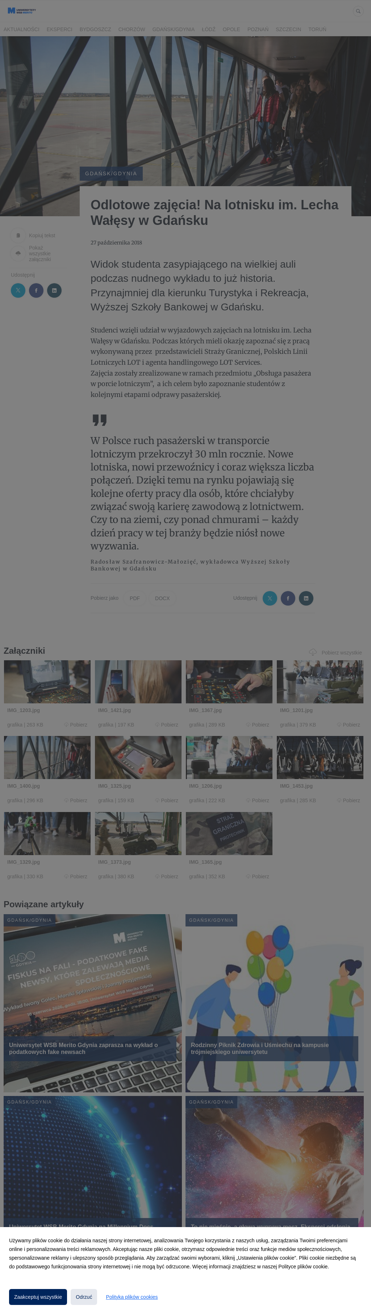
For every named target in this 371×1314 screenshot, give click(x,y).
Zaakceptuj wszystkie (38, 1297)
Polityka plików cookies (132, 1297)
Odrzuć (84, 1297)
